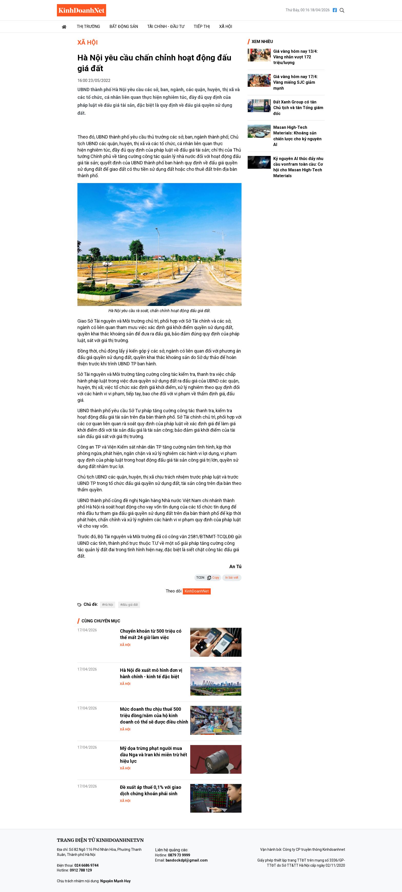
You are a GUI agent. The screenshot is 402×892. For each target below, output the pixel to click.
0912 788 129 (81, 870)
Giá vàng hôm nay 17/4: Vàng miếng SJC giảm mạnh (295, 82)
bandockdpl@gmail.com (187, 860)
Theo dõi (174, 591)
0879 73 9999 (179, 855)
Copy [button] (213, 577)
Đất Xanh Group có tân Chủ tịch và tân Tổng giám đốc (298, 108)
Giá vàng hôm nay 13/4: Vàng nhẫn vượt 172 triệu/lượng (295, 57)
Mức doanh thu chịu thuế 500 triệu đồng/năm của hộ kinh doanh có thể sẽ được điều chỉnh (154, 715)
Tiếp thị (202, 26)
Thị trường (88, 26)
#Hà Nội (107, 605)
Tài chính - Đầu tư (165, 26)
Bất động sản (123, 26)
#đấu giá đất (129, 605)
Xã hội (225, 26)
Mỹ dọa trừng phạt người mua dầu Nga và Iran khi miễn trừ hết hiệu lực (153, 755)
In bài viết (231, 577)
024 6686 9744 (86, 865)
